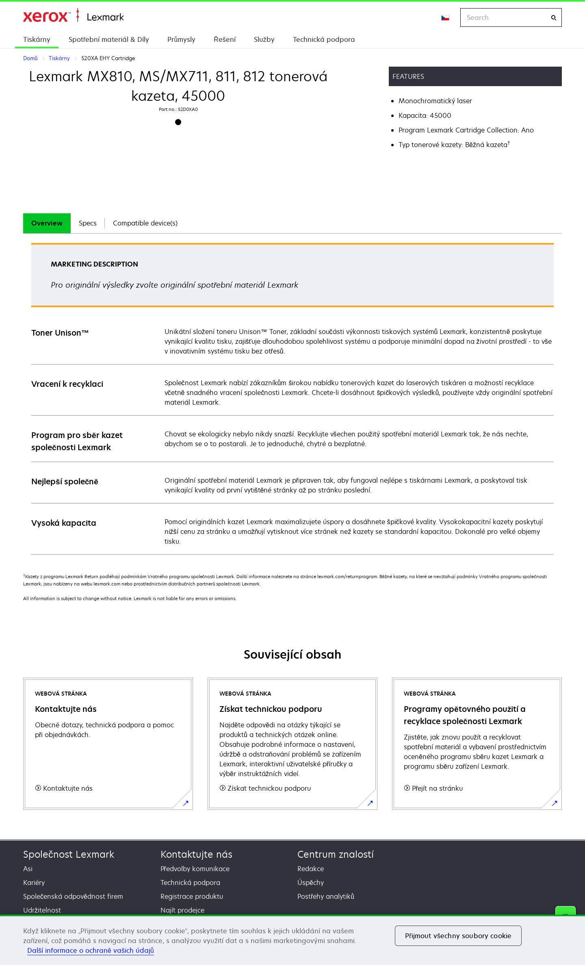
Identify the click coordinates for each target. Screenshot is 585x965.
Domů (73, 15)
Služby (264, 39)
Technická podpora (324, 39)
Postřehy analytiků (325, 896)
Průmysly (181, 39)
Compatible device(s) (145, 223)
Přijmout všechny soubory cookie (458, 935)
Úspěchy (310, 882)
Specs (88, 223)
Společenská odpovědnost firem (73, 896)
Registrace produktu (191, 896)
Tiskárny (36, 39)
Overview (47, 223)
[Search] (554, 18)
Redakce (310, 868)
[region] (292, 940)
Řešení (225, 39)
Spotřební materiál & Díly (109, 39)
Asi (27, 868)
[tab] (47, 223)
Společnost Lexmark (68, 854)
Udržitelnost (42, 910)
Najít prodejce (182, 910)
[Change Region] (445, 17)
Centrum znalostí (335, 854)
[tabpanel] (292, 398)
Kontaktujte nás (196, 854)
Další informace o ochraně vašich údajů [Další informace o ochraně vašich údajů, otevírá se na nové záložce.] (90, 950)
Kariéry (34, 882)
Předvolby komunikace (195, 868)
